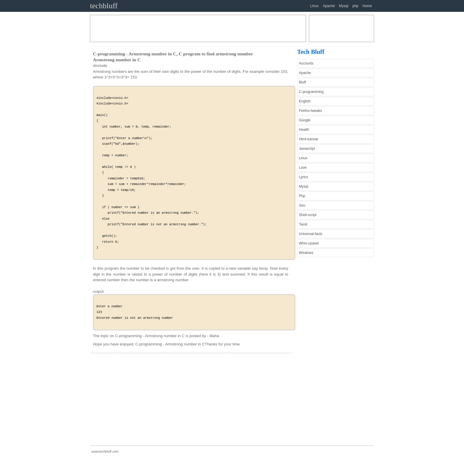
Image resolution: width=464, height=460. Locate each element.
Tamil (303, 224)
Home (367, 6)
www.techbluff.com (105, 451)
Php (302, 196)
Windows (306, 253)
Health (304, 130)
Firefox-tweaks (310, 111)
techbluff (103, 5)
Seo (302, 205)
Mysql (343, 6)
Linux (314, 6)
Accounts (306, 63)
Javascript (307, 149)
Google (304, 120)
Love (303, 167)
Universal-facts (310, 234)
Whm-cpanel (309, 243)
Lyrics (303, 177)
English (304, 101)
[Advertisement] (198, 28)
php (355, 6)
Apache (329, 6)
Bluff (302, 82)
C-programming (311, 92)
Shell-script (307, 215)
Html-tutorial (308, 139)
